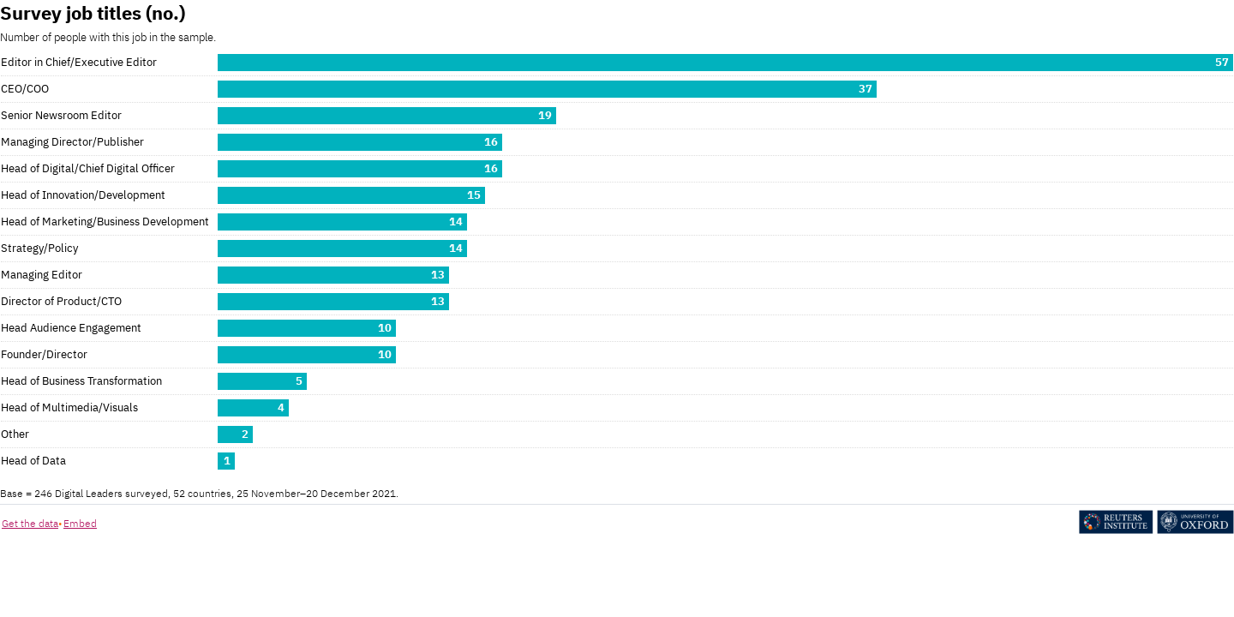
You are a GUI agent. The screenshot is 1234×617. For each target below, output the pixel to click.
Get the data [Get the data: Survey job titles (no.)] (30, 523)
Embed (80, 523)
